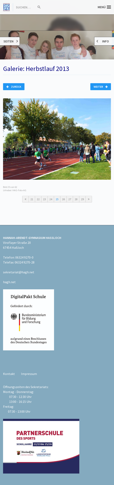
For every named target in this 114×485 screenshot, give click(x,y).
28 (76, 199)
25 (57, 199)
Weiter (101, 87)
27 (69, 199)
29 (82, 199)
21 (31, 199)
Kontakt (9, 374)
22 (38, 199)
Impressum (29, 374)
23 (44, 199)
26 (63, 199)
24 (50, 199)
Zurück (13, 87)
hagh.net (9, 282)
